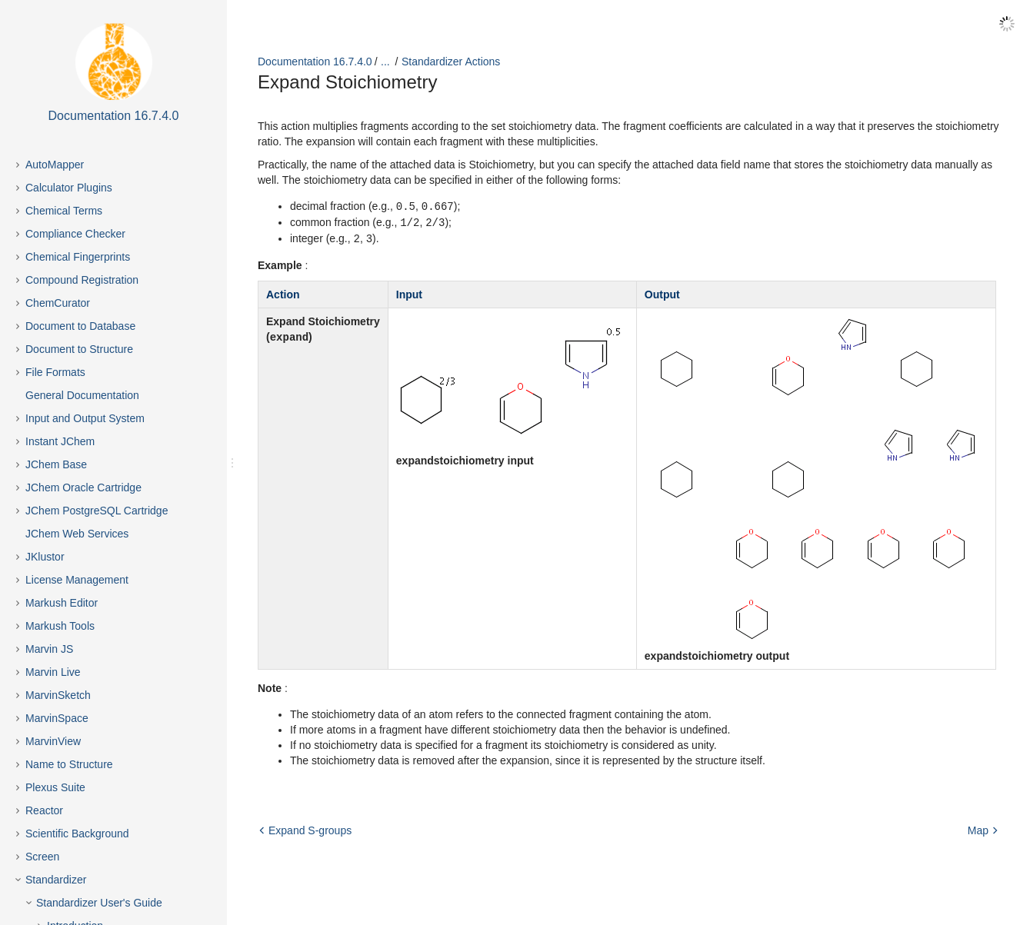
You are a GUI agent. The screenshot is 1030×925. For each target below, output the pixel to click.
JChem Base (56, 464)
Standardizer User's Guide (99, 903)
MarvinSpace (56, 718)
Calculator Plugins (68, 187)
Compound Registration (81, 280)
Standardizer (55, 879)
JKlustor (45, 557)
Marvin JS (49, 649)
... (385, 61)
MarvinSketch (58, 695)
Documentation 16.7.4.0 (315, 61)
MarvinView (53, 741)
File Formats (55, 372)
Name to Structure (69, 764)
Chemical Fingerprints (77, 257)
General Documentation (82, 395)
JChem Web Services (76, 533)
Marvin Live (53, 672)
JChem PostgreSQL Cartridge (96, 510)
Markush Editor (61, 603)
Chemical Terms (63, 211)
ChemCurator (57, 303)
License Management (76, 580)
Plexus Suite (55, 787)
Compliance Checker (75, 234)
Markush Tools (60, 626)
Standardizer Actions (451, 61)
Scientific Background (77, 833)
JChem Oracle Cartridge (83, 487)
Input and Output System (85, 418)
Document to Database (80, 326)
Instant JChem (60, 441)
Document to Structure (79, 349)
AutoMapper (54, 164)
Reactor (44, 810)
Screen (42, 856)
